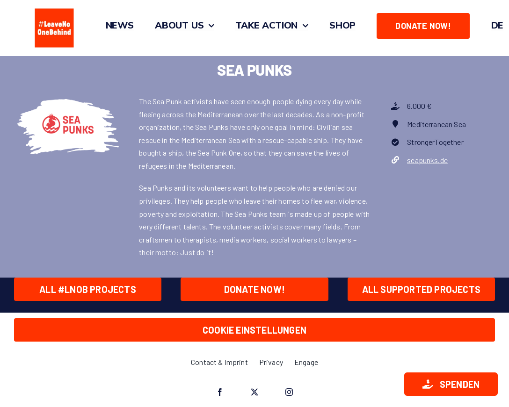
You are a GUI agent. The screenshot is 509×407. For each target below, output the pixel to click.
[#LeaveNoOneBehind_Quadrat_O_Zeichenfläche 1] (54, 8)
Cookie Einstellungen (254, 330)
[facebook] (220, 392)
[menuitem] (497, 25)
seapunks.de (427, 160)
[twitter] (254, 392)
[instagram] (289, 392)
